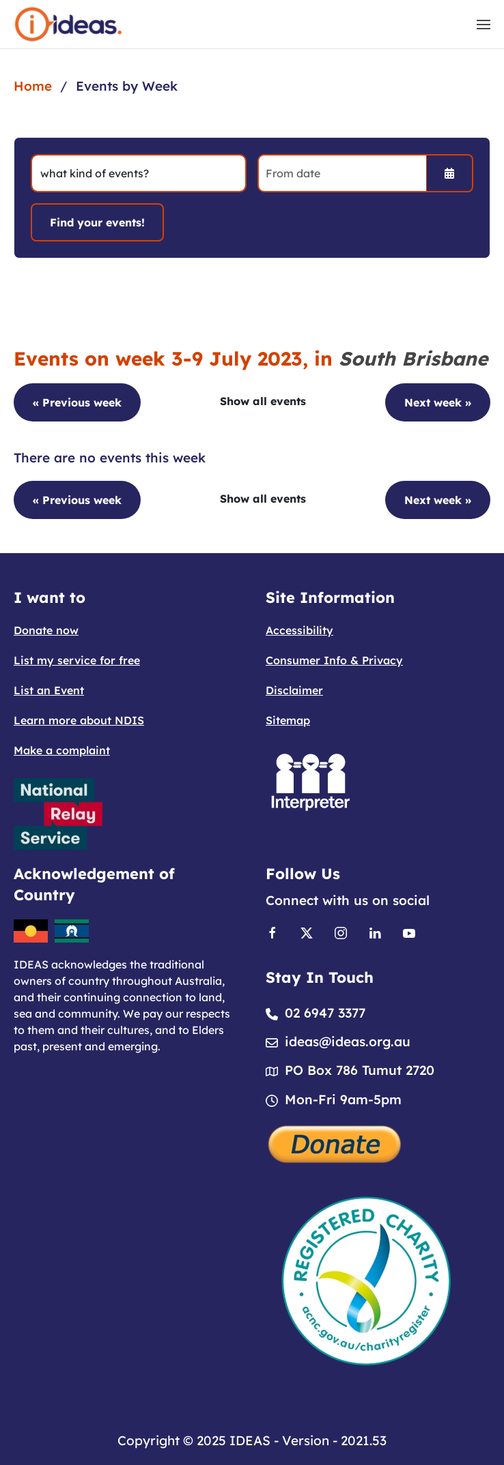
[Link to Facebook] (272, 931)
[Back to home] (68, 24)
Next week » (437, 402)
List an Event (49, 690)
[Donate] (335, 1142)
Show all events (263, 401)
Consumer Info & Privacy (334, 660)
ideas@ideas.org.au (347, 1041)
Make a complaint (62, 750)
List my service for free (77, 660)
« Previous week (77, 402)
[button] (483, 24)
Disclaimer (294, 690)
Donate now (46, 630)
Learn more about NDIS (79, 720)
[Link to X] (306, 931)
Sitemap (288, 720)
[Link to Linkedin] (375, 931)
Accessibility (299, 630)
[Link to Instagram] (341, 931)
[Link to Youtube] (409, 931)
